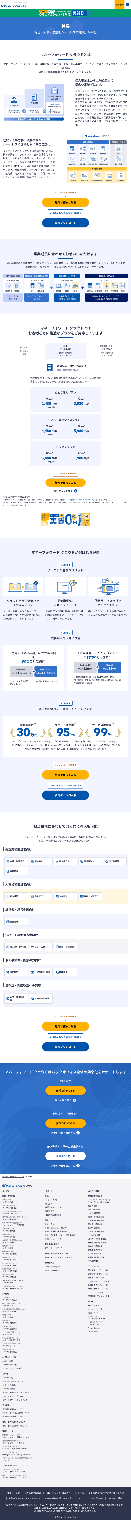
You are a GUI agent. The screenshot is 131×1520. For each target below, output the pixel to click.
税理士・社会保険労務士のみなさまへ (60, 1254)
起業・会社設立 (64, 947)
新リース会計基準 (15, 998)
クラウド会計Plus (11, 1203)
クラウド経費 (8, 1243)
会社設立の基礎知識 (96, 1228)
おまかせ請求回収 (9, 1361)
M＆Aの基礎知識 (94, 1250)
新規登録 (119, 4)
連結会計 (37, 861)
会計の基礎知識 (94, 1209)
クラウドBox (12, 1278)
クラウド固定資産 (9, 1261)
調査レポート (93, 1309)
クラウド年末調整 (9, 1318)
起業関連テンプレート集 (98, 1285)
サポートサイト (51, 1196)
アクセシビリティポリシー (90, 1495)
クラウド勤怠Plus (13, 1307)
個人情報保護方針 (32, 1489)
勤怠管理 (37, 896)
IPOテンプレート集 (96, 1289)
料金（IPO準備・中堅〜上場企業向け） (61, 1231)
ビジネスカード (40, 947)
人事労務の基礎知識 (96, 1217)
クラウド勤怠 (12, 1301)
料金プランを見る (63, 491)
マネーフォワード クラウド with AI (16, 1473)
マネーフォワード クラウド (13, 1173)
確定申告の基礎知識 (96, 1213)
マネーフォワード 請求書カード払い (16, 1432)
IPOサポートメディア (53, 1244)
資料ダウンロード (65, 223)
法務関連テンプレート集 (98, 1281)
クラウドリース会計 (12, 1209)
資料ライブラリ (94, 1302)
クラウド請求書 (8, 1226)
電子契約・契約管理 (16, 947)
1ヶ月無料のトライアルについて (80, 499)
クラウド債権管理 (12, 1238)
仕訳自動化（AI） (41, 972)
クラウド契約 (7, 1374)
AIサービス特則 (115, 1495)
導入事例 (48, 1200)
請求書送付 (87, 861)
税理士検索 (49, 1207)
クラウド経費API (52, 1267)
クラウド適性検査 (9, 1347)
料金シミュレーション (54, 1235)
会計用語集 (92, 1202)
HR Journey (92, 1328)
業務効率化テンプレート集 (98, 1292)
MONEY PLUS (95, 1320)
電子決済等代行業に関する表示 (59, 1495)
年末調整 (61, 896)
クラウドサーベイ (11, 1341)
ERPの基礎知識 (94, 1206)
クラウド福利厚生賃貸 (11, 1335)
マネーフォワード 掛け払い (13, 1284)
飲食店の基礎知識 (95, 1243)
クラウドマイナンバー (11, 1330)
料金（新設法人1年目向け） (56, 1224)
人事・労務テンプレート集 (98, 1278)
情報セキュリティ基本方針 (58, 1489)
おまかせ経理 (7, 1357)
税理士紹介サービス (53, 1204)
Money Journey (94, 1324)
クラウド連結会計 (9, 1272)
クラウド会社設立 (9, 1381)
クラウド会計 (7, 1197)
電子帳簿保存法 (40, 998)
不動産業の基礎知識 (96, 1254)
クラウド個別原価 (9, 1266)
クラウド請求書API (52, 1263)
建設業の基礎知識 (95, 1246)
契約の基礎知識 (94, 1224)
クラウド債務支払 (9, 1249)
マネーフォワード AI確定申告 (14, 1220)
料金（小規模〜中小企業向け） (57, 1228)
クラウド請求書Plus (10, 1232)
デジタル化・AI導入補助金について (16, 1409)
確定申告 (12, 972)
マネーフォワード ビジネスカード (15, 1389)
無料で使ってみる (65, 202)
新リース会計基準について (13, 1413)
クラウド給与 (7, 1312)
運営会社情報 (13, 1489)
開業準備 (61, 972)
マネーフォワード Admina (12, 1392)
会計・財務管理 (15, 861)
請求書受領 (112, 861)
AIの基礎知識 (93, 1257)
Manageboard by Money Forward (16, 1450)
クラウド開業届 (8, 1385)
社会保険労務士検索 (53, 1211)
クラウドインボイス (10, 1255)
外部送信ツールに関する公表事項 (24, 1495)
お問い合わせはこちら (63, 1130)
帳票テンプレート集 (96, 1274)
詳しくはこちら (63, 1099)
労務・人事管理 (89, 896)
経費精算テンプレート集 (98, 1270)
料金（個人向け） (52, 1220)
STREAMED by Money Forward (14, 1444)
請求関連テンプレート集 (98, 1267)
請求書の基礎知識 (95, 1221)
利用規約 (79, 1489)
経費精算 (12, 871)
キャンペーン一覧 (95, 1305)
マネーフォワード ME (96, 1314)
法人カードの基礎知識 (97, 1235)
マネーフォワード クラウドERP (14, 1396)
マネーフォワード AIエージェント (15, 1467)
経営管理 (12, 921)
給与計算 (12, 896)
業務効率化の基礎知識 (97, 1239)
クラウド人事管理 (9, 1295)
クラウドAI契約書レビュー (12, 1378)
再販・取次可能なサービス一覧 (14, 1422)
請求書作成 (62, 861)
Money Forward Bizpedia (100, 1197)
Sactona (18, 1456)
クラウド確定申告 (15, 1215)
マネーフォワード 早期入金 (13, 1438)
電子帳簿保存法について (12, 1406)
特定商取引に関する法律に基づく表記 (106, 1489)
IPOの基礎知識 (94, 1232)
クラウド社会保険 (9, 1324)
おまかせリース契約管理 (12, 1365)
